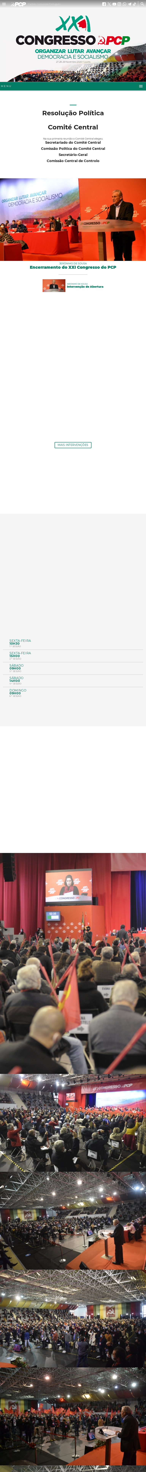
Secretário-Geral (73, 155)
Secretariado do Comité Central (73, 142)
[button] (4, 4)
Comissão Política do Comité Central (73, 149)
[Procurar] (141, 4)
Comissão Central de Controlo (73, 161)
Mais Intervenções (73, 445)
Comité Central (73, 127)
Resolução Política (73, 113)
